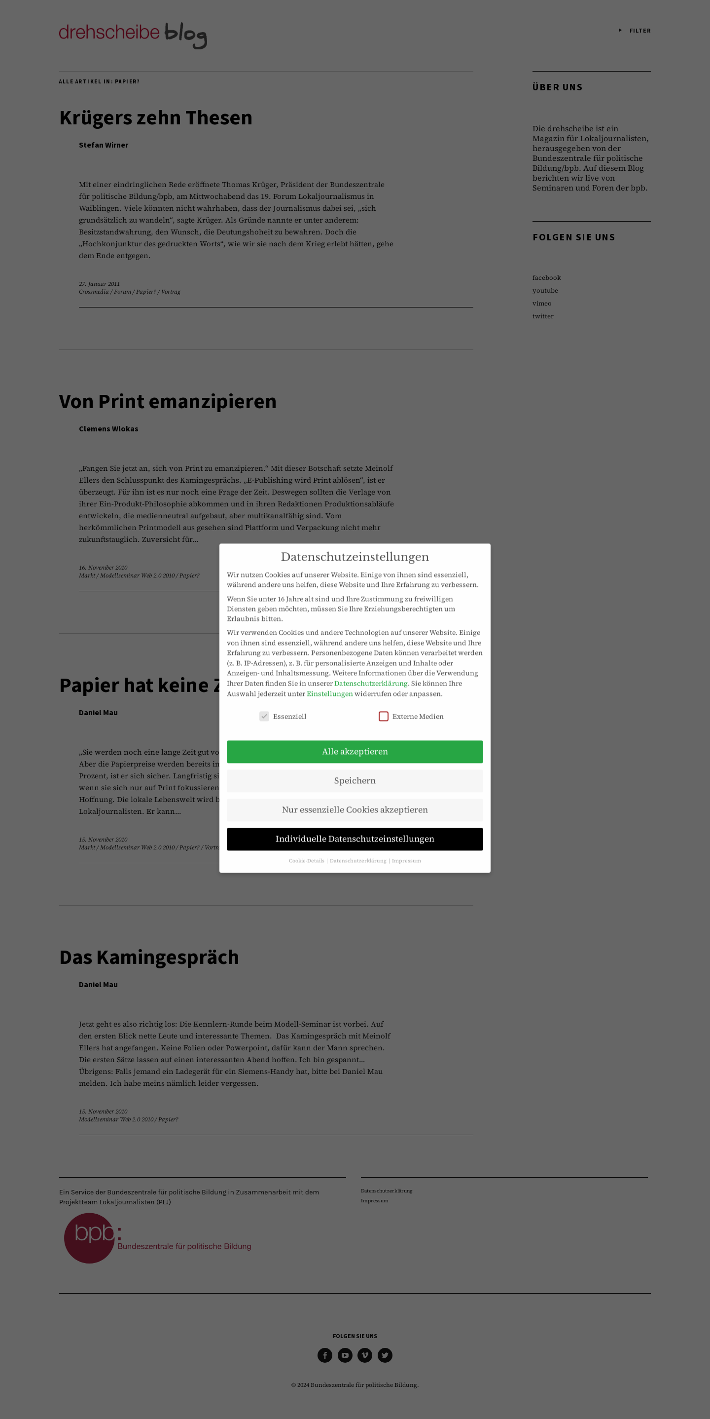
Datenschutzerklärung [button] (359, 848)
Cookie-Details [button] (307, 848)
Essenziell (283, 705)
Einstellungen (330, 682)
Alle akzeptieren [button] (355, 740)
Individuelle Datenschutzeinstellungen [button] (355, 827)
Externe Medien (411, 705)
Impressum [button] (406, 848)
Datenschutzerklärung (371, 672)
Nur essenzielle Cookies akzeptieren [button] (355, 798)
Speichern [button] (355, 769)
